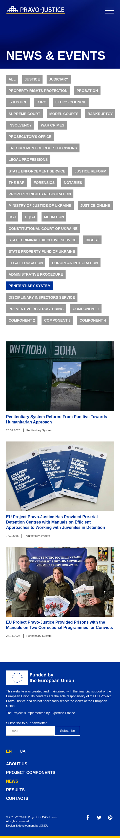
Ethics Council (70, 106)
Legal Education (26, 266)
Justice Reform (90, 175)
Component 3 (57, 324)
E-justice (18, 106)
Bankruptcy (100, 117)
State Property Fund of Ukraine (42, 255)
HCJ (12, 221)
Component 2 (22, 324)
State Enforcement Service (37, 175)
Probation (87, 94)
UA (22, 751)
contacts (17, 798)
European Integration (75, 266)
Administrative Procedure (36, 278)
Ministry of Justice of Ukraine (40, 209)
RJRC (41, 106)
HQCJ (30, 221)
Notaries (73, 186)
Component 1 (86, 312)
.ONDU (43, 825)
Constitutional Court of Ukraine (43, 232)
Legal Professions (28, 163)
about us (16, 764)
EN (9, 751)
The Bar (17, 186)
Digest (92, 244)
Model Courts (63, 117)
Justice (32, 83)
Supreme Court (24, 117)
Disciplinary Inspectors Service (42, 301)
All (12, 83)
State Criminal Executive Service (42, 244)
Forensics (44, 186)
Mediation (54, 221)
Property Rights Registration (40, 198)
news (12, 781)
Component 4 (92, 324)
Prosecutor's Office (30, 140)
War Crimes (52, 129)
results (15, 790)
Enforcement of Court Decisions (43, 152)
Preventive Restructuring (36, 312)
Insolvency (20, 129)
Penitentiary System (30, 290)
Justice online (95, 209)
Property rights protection (38, 94)
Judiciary (58, 83)
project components (30, 772)
